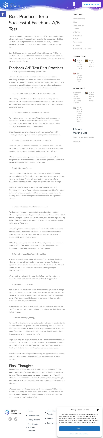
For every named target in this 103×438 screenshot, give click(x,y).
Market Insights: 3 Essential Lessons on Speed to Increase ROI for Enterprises (80, 114)
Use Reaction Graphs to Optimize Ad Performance (81, 77)
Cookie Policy (74, 434)
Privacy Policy (83, 434)
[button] (3, 14)
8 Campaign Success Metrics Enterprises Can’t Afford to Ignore (77, 98)
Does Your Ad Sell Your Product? (92, 63)
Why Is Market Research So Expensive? (93, 97)
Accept (79, 429)
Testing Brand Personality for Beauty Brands (80, 64)
